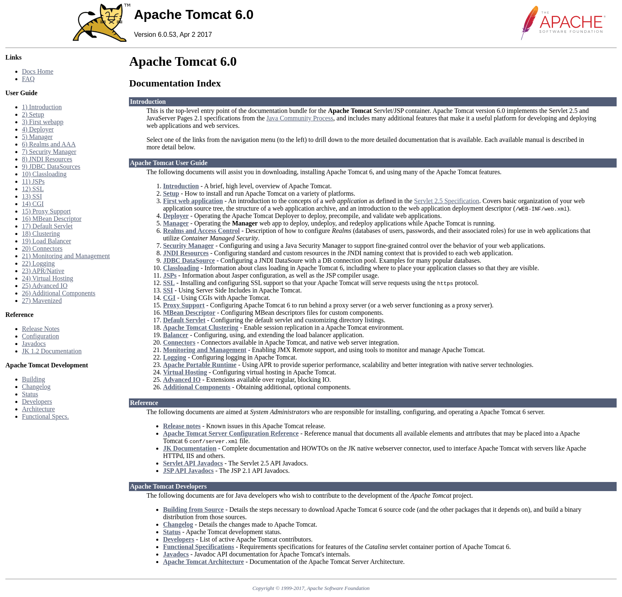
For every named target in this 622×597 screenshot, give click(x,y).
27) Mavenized (42, 300)
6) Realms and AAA (49, 144)
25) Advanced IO (44, 285)
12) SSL (33, 188)
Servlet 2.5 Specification (446, 200)
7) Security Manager (49, 151)
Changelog (36, 386)
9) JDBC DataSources (51, 166)
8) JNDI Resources (47, 159)
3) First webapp (42, 121)
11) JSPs (33, 181)
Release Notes (41, 328)
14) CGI (33, 203)
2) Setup (33, 114)
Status (30, 394)
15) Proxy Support (46, 211)
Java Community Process (300, 118)
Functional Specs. (45, 416)
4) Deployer (38, 129)
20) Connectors (42, 248)
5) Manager (37, 136)
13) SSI (32, 196)
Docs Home (37, 71)
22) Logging (38, 263)
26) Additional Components (58, 293)
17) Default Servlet (47, 226)
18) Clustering (41, 233)
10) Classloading (44, 173)
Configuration (40, 336)
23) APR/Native (43, 270)
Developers (37, 401)
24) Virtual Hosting (47, 278)
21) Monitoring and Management (66, 255)
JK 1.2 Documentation (51, 351)
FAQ (28, 78)
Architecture (38, 408)
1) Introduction (42, 106)
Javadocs (34, 343)
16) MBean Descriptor (51, 218)
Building (33, 379)
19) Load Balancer (46, 241)
